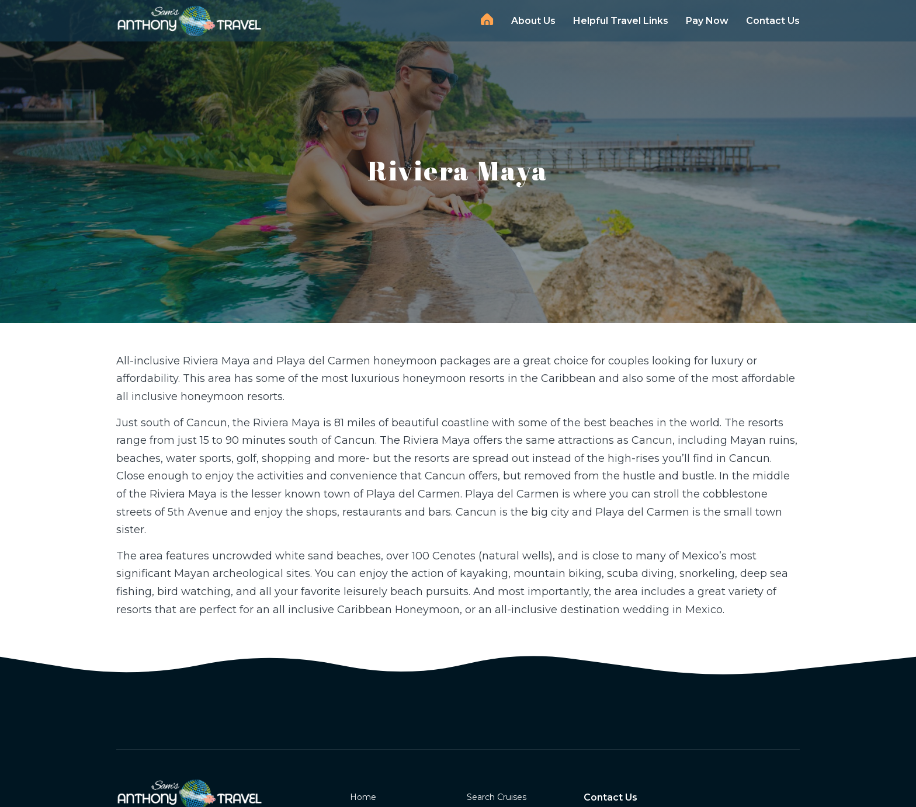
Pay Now (707, 20)
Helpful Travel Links (620, 20)
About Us (533, 20)
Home (487, 19)
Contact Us (773, 20)
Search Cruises (496, 797)
